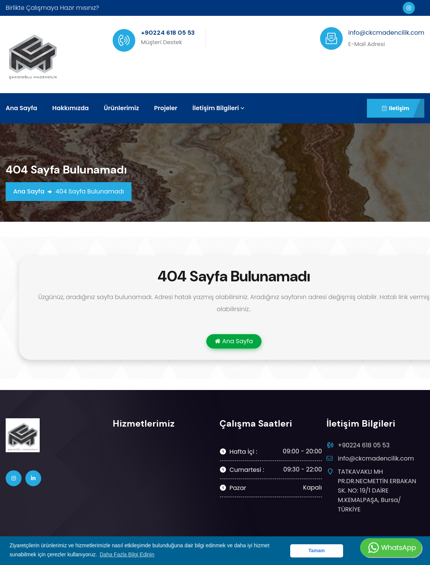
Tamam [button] (316, 550)
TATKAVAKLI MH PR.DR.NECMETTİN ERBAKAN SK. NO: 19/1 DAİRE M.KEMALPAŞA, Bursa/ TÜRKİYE (377, 490)
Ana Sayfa (21, 108)
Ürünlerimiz (121, 108)
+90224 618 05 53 (364, 445)
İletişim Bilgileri (215, 108)
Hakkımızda (70, 108)
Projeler (166, 108)
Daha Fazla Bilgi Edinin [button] (127, 554)
